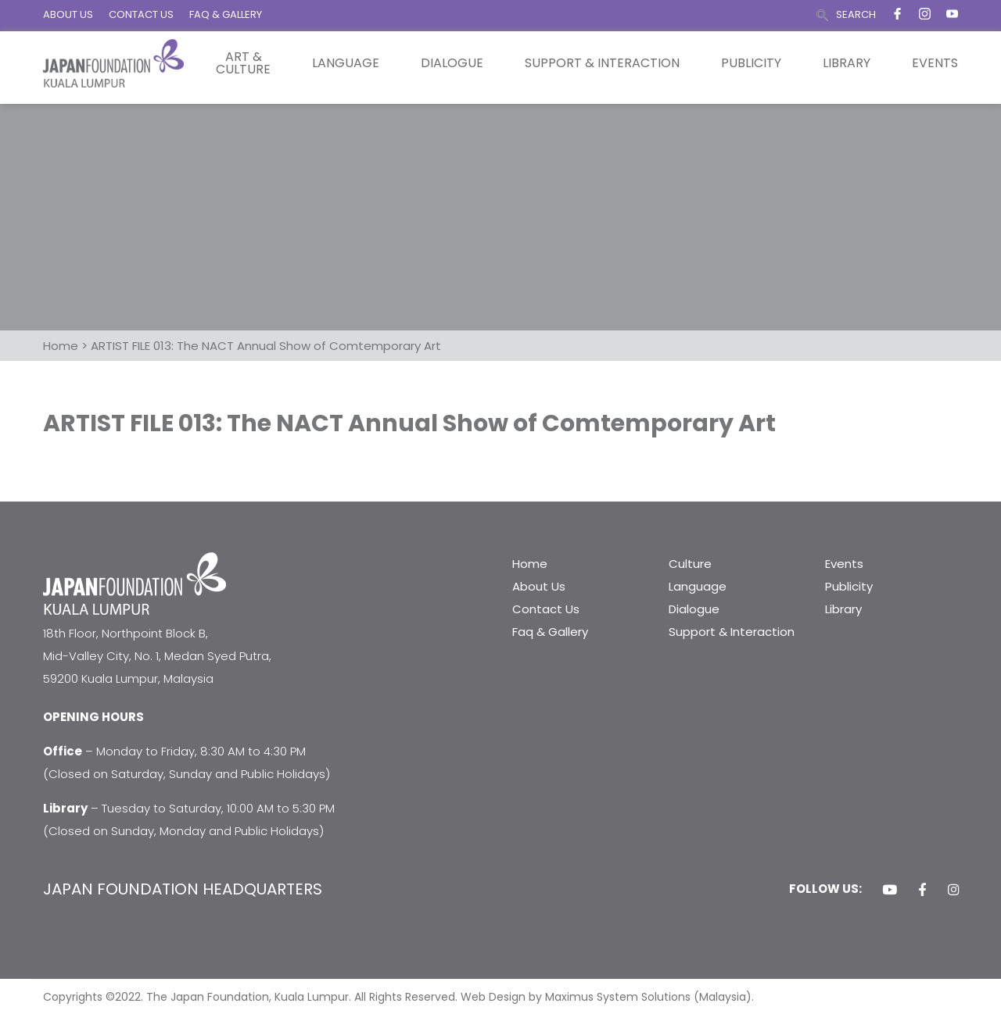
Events (935, 63)
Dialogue (452, 63)
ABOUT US (68, 14)
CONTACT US (141, 14)
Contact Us (545, 609)
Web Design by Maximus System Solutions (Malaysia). (607, 997)
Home (529, 563)
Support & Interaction (602, 63)
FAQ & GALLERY (225, 14)
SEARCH (856, 14)
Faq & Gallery (550, 631)
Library (846, 63)
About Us (538, 586)
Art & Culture (243, 63)
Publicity (751, 63)
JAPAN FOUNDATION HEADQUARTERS (182, 889)
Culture (690, 563)
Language (345, 63)
